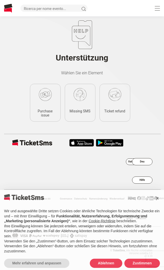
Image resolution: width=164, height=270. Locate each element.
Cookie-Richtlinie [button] (102, 229)
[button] (157, 206)
